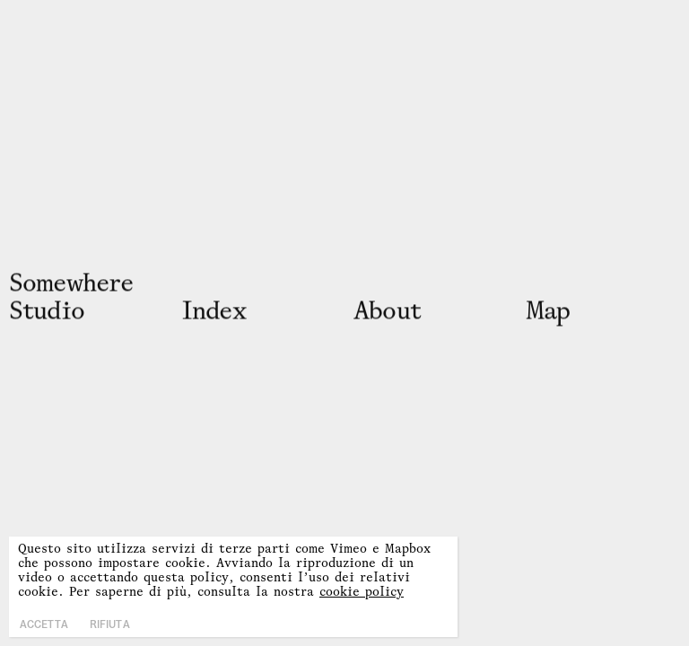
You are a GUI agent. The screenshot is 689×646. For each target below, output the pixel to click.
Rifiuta (110, 624)
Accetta (44, 624)
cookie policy (361, 591)
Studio (46, 309)
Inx (213, 309)
